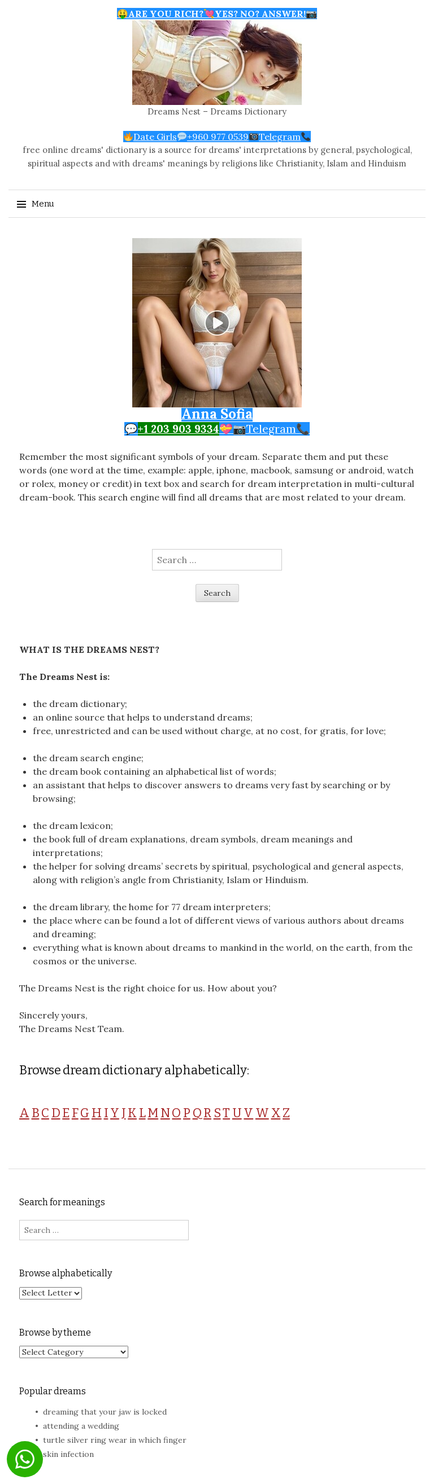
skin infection (68, 1454)
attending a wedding (81, 1426)
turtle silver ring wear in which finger (114, 1440)
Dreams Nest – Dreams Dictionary (217, 111)
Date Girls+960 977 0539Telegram (217, 136)
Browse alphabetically (65, 1273)
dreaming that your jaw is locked (105, 1412)
